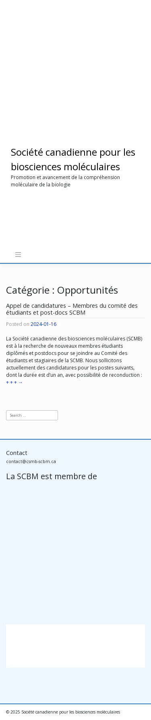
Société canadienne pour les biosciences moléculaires (70, 712)
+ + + (14, 382)
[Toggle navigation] (18, 254)
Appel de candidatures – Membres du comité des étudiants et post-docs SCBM (72, 309)
